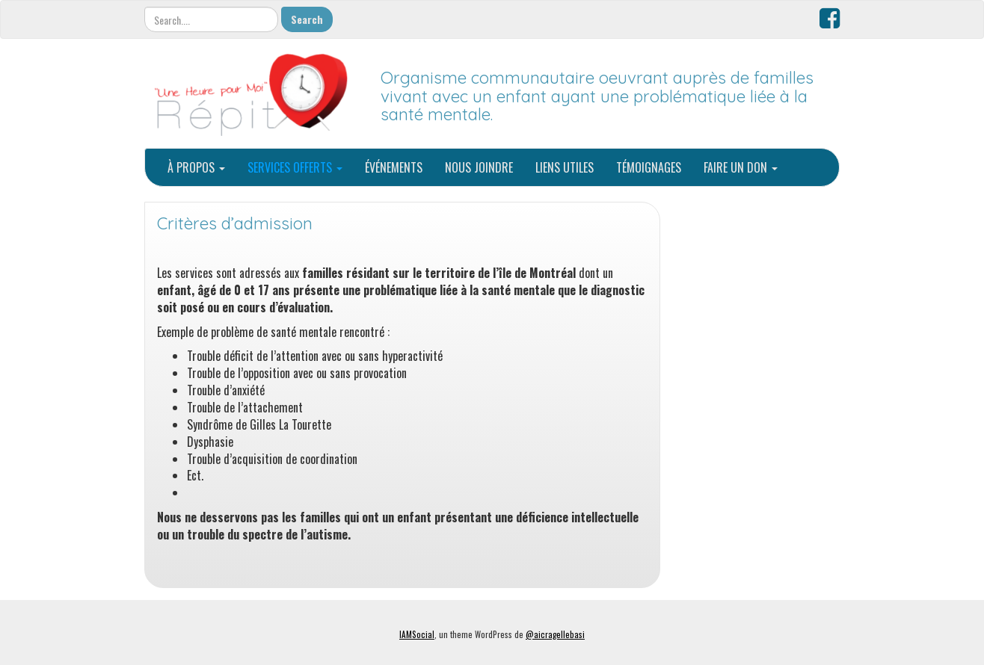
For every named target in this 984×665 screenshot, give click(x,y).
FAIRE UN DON (741, 167)
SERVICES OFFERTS (294, 167)
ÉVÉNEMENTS (393, 167)
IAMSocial (416, 634)
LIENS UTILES (564, 167)
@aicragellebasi (555, 634)
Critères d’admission (235, 223)
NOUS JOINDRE (479, 167)
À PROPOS (196, 167)
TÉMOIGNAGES (648, 167)
